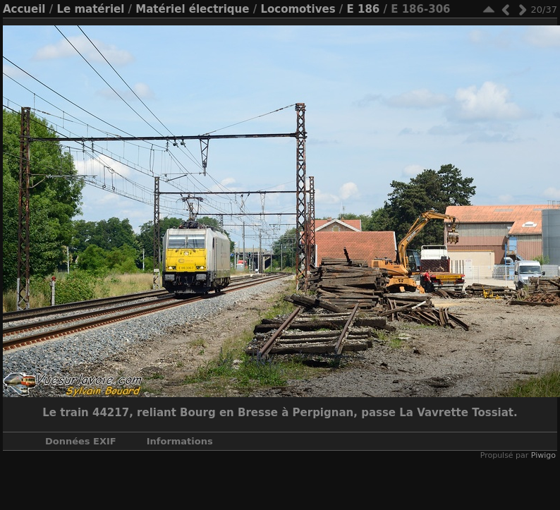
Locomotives (297, 9)
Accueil (24, 9)
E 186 (363, 9)
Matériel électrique (192, 9)
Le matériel (90, 9)
